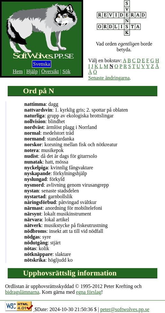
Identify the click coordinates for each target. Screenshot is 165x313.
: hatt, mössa (46, 162)
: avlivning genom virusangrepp (66, 185)
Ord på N (38, 91)
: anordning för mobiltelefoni (63, 208)
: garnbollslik (48, 196)
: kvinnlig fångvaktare (58, 167)
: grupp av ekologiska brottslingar (69, 115)
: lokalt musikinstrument (57, 213)
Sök (66, 71)
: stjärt (42, 242)
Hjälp (32, 71)
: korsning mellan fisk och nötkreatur (70, 144)
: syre (37, 237)
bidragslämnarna (22, 292)
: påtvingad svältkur (60, 202)
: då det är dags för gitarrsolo (60, 156)
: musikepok (44, 150)
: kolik (36, 248)
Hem (18, 71)
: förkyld (44, 179)
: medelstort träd (49, 133)
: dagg (41, 104)
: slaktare (47, 254)
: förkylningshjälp (55, 173)
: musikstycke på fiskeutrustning (66, 225)
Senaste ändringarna (109, 77)
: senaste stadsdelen (51, 190)
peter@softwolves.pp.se (124, 309)
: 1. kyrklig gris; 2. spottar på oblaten (76, 110)
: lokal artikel (46, 219)
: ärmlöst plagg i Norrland (60, 127)
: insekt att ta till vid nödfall (63, 231)
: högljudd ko (48, 260)
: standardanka (49, 138)
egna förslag (88, 292)
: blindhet (44, 121)
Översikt (50, 71)
